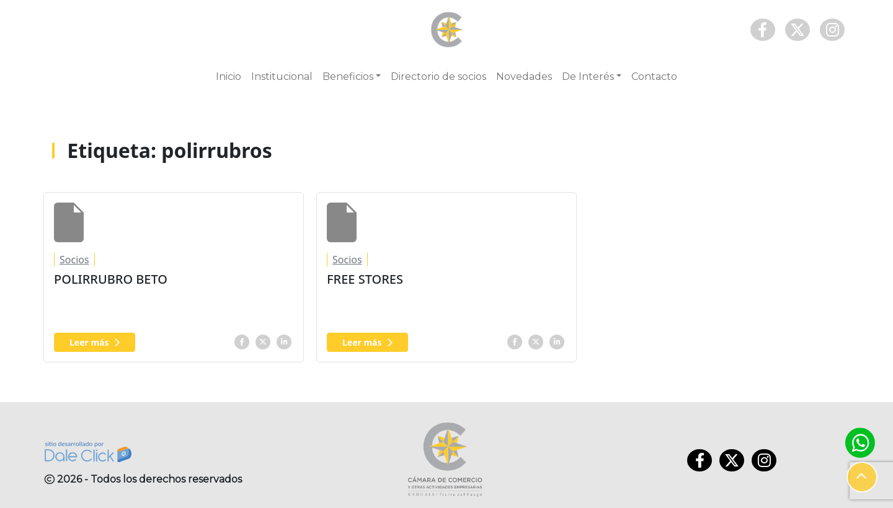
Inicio (228, 76)
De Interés (588, 76)
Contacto (654, 76)
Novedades (524, 76)
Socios (74, 259)
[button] (861, 477)
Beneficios (347, 76)
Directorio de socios (438, 76)
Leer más (94, 342)
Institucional (282, 76)
